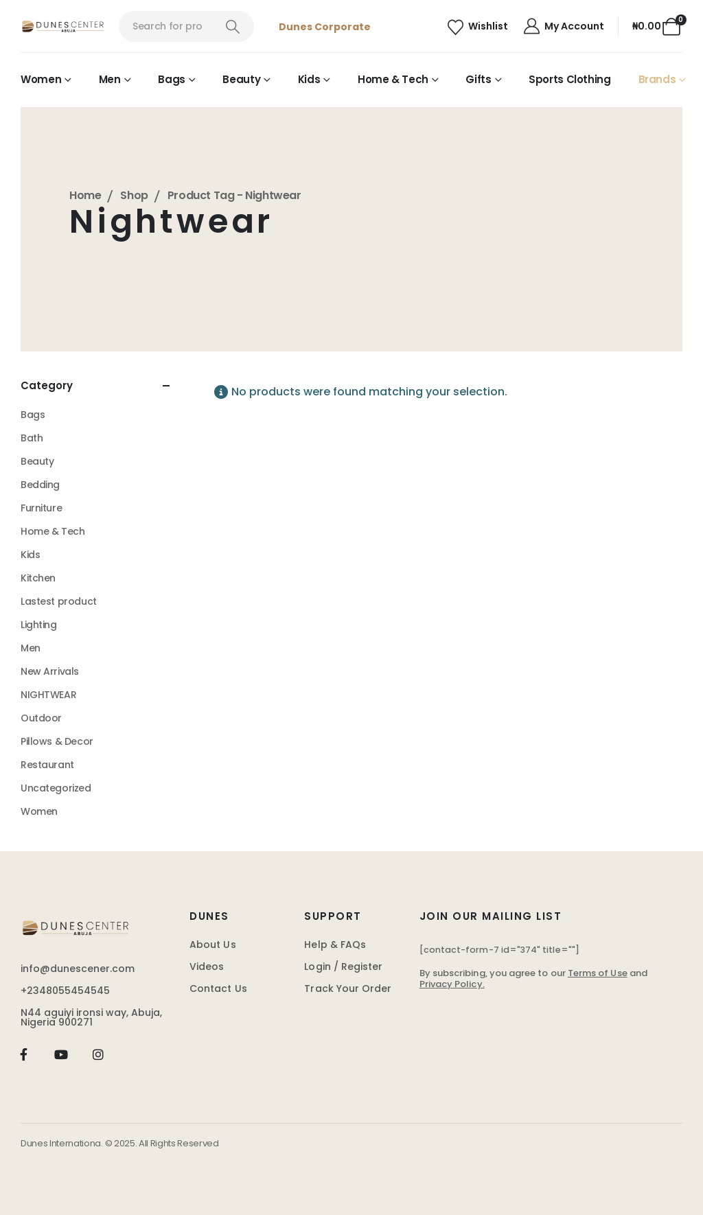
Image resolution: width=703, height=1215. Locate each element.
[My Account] (563, 27)
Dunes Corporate (325, 27)
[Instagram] (98, 1055)
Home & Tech (393, 79)
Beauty (241, 79)
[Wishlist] (477, 26)
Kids (309, 79)
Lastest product (59, 601)
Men (110, 79)
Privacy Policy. (452, 984)
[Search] (233, 26)
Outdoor (41, 718)
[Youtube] (61, 1055)
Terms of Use (597, 973)
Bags (171, 79)
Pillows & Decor (57, 741)
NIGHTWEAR (48, 695)
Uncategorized (56, 788)
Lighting (39, 625)
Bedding (40, 484)
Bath (32, 438)
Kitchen (38, 578)
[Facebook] (24, 1055)
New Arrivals (50, 671)
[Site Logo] (63, 26)
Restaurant (47, 765)
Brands (657, 79)
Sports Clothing (569, 79)
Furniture (41, 508)
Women (41, 79)
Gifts (478, 79)
